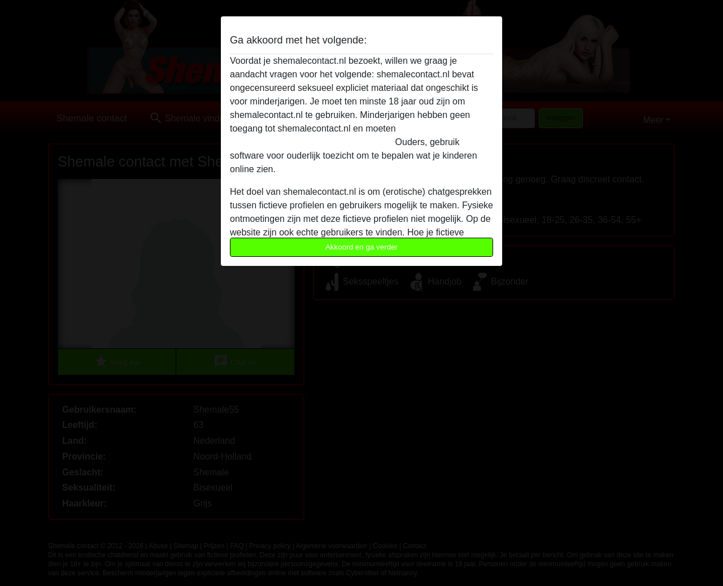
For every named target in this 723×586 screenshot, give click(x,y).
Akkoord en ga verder (361, 247)
